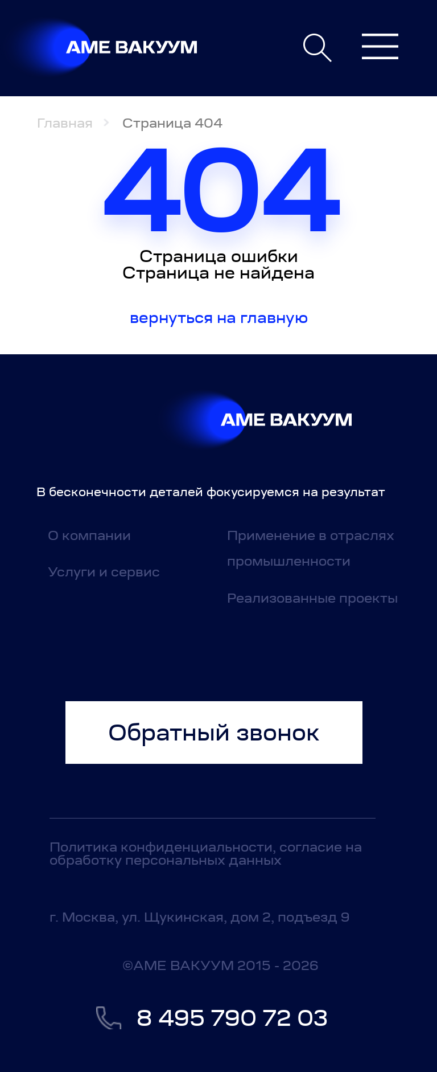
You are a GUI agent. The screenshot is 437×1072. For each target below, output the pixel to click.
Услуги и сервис (104, 571)
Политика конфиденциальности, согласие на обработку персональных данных (206, 853)
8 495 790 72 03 (232, 1017)
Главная (65, 122)
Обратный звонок (214, 732)
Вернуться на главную (219, 317)
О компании (89, 535)
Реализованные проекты (312, 597)
